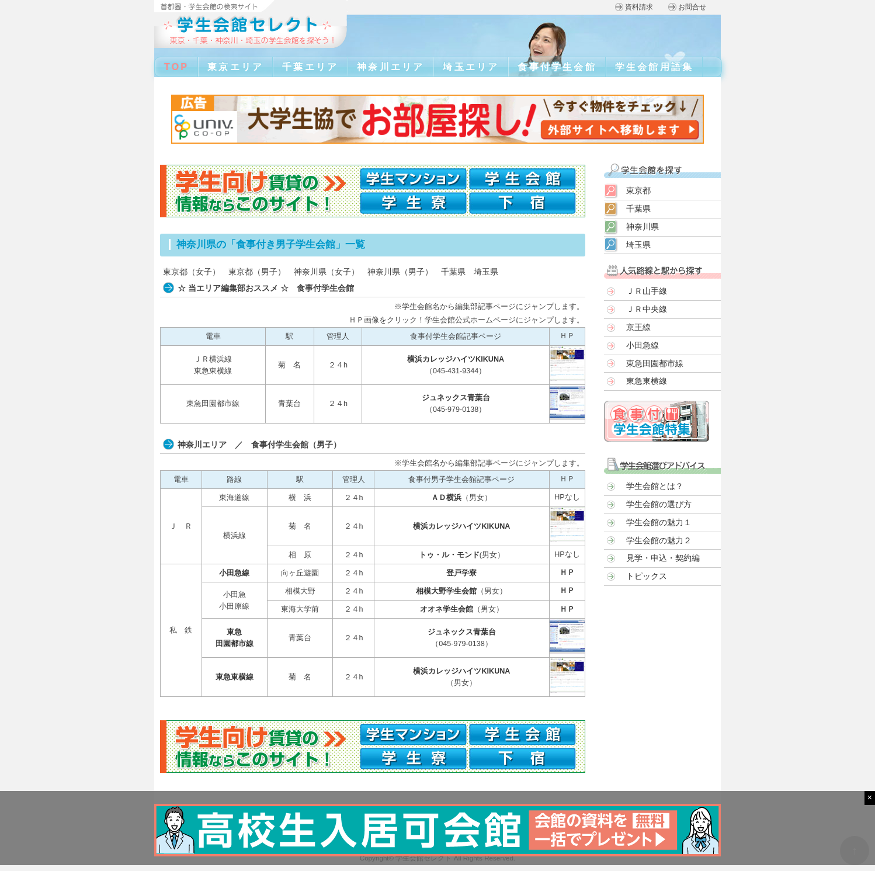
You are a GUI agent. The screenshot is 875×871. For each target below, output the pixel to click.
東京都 (638, 190)
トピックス (646, 576)
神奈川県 (642, 226)
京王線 (638, 327)
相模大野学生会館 (446, 591)
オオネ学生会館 (446, 609)
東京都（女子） (191, 271)
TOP (176, 67)
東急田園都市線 (654, 363)
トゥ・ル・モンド (449, 555)
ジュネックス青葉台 (456, 398)
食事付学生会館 (557, 67)
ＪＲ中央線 (646, 309)
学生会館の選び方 (659, 504)
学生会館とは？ (654, 486)
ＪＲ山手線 (646, 291)
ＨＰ (567, 572)
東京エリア (235, 67)
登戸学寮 (461, 573)
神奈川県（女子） (326, 271)
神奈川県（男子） (400, 271)
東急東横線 (235, 677)
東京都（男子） (257, 271)
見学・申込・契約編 (663, 558)
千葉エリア (310, 67)
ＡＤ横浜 (446, 498)
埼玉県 (486, 271)
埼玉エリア (471, 67)
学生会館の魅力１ (659, 522)
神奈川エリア (390, 67)
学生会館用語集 (654, 67)
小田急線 (234, 573)
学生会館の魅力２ (659, 540)
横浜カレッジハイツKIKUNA (455, 359)
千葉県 (453, 271)
